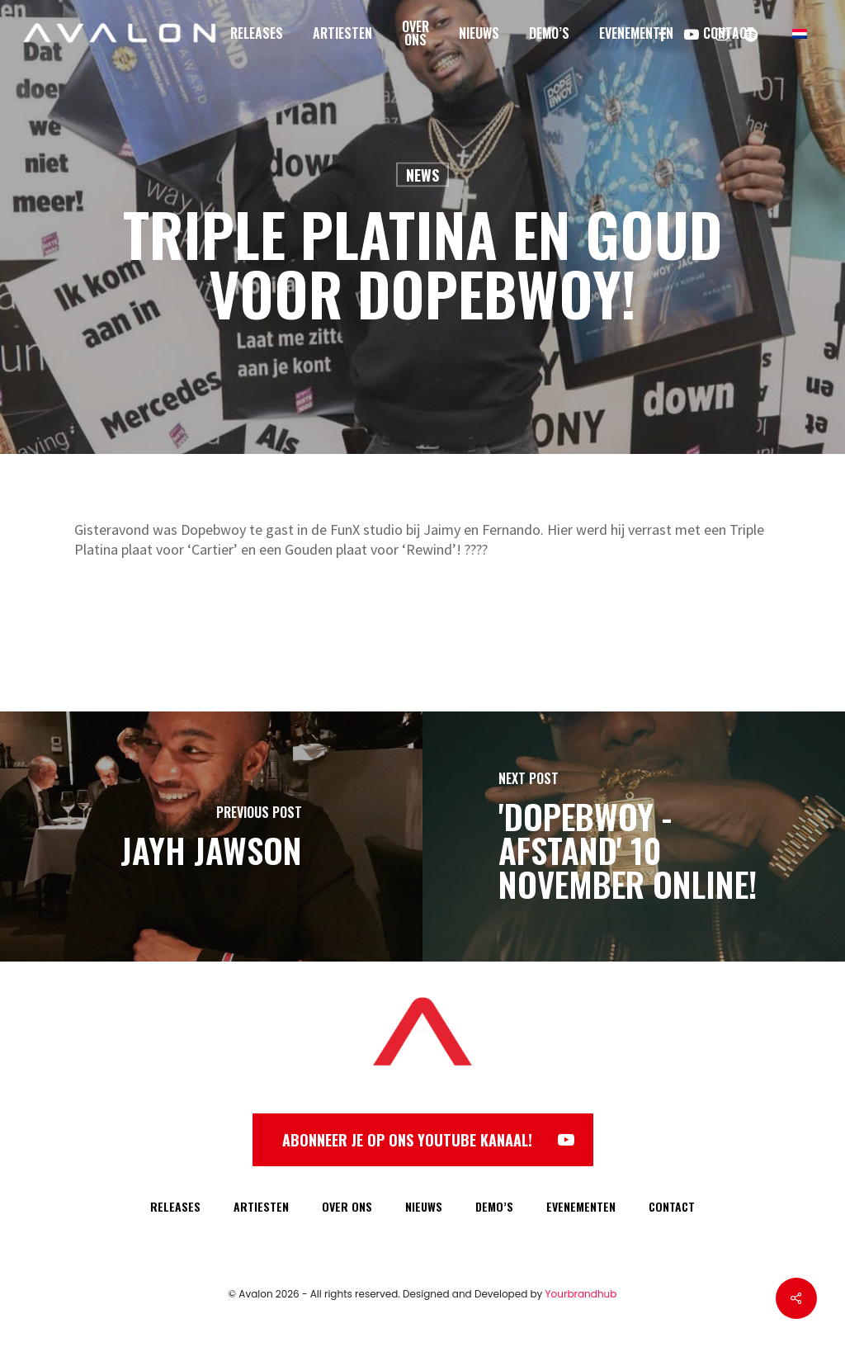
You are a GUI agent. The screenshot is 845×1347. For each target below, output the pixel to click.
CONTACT (672, 1206)
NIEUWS (423, 1206)
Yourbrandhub (581, 1294)
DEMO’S (494, 1206)
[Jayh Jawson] (211, 836)
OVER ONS (347, 1206)
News (422, 175)
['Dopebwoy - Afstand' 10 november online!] (633, 836)
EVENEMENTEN (581, 1206)
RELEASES (175, 1206)
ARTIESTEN (261, 1206)
